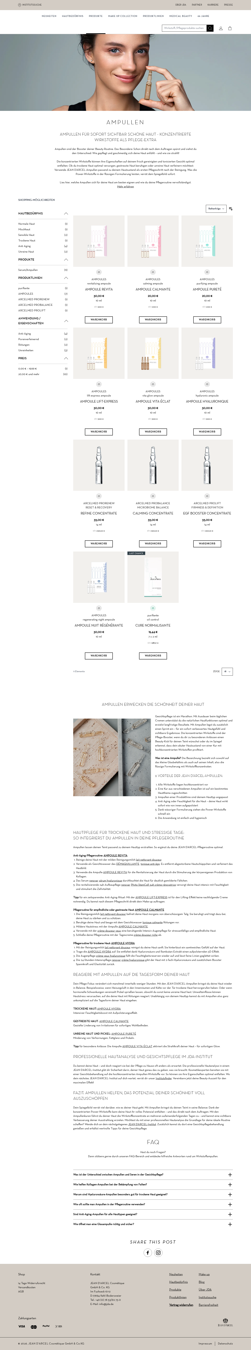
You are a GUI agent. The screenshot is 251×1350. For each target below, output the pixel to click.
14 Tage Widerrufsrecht (31, 1283)
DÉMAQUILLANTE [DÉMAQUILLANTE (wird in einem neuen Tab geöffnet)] (127, 864)
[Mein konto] (219, 22)
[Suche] (208, 22)
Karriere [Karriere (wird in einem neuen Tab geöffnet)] (213, 5)
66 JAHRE (203, 36)
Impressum (205, 1344)
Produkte (96, 36)
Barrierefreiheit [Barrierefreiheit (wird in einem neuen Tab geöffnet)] (208, 1305)
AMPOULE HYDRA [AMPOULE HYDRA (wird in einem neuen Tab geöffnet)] (123, 943)
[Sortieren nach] (216, 217)
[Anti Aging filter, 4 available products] (42, 254)
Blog (201, 1282)
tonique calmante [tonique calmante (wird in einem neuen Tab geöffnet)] (153, 922)
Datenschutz (225, 1344)
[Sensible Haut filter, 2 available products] (42, 243)
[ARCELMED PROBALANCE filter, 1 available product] (42, 313)
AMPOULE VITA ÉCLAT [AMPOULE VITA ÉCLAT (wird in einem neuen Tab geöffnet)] (137, 1046)
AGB (21, 1291)
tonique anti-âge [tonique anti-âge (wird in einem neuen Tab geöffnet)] (150, 864)
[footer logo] (225, 1322)
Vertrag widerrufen (181, 1305)
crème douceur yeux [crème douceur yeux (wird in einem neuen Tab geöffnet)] (109, 931)
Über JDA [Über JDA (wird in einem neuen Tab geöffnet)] (180, 5)
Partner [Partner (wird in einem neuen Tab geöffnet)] (197, 5)
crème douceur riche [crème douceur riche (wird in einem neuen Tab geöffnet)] (146, 935)
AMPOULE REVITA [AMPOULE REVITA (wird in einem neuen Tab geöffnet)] (115, 856)
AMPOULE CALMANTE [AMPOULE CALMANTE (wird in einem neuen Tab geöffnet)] (149, 910)
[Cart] (228, 22)
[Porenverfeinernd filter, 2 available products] (42, 347)
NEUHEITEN (49, 36)
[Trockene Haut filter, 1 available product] (42, 249)
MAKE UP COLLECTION (122, 36)
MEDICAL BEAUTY (180, 36)
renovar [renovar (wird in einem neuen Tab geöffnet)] (93, 881)
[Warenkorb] (99, 328)
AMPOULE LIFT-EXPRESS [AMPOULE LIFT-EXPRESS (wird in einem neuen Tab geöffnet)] (151, 897)
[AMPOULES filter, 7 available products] (42, 302)
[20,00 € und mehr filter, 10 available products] (42, 382)
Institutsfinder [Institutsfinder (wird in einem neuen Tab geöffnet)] (164, 1078)
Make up (204, 1274)
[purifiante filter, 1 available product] (42, 296)
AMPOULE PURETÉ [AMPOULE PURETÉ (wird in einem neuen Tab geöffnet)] (123, 1034)
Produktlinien (153, 36)
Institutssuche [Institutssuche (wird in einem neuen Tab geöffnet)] (32, 5)
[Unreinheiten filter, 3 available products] (42, 358)
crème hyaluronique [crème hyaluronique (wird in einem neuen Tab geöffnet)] (132, 960)
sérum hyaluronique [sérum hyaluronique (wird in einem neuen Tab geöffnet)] (110, 881)
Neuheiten (176, 1274)
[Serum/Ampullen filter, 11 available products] (42, 278)
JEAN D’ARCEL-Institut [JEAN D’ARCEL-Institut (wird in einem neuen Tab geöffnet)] (142, 1124)
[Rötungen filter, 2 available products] (42, 353)
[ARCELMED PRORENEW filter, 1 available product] (42, 307)
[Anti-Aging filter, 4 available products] (42, 342)
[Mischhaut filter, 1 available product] (42, 238)
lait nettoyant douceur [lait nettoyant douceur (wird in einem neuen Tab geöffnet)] (148, 860)
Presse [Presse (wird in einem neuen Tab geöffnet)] (228, 5)
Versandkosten (26, 1287)
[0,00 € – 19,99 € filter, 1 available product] (42, 377)
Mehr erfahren (125, 195)
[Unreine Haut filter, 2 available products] (42, 260)
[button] (42, 211)
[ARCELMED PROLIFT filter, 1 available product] (42, 319)
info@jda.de (106, 1304)
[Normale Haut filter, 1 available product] (42, 232)
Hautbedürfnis (72, 36)
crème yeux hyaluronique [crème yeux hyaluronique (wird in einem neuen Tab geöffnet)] (110, 956)
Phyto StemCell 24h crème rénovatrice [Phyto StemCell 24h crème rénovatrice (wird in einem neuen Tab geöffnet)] (153, 885)
